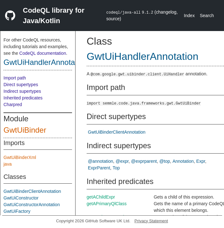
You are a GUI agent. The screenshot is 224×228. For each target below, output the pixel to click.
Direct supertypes (20, 84)
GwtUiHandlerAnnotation (45, 62)
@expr (122, 161)
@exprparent (144, 161)
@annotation (100, 161)
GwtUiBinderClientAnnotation (32, 191)
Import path (14, 77)
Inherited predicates (23, 97)
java (7, 164)
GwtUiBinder (24, 130)
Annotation (183, 161)
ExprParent (99, 167)
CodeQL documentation (42, 53)
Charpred (12, 104)
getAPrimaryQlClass (107, 203)
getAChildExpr (101, 197)
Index (189, 15)
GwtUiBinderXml (19, 157)
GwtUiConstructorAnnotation (31, 204)
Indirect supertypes (22, 91)
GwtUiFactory (16, 211)
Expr (200, 161)
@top (164, 161)
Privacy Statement (151, 220)
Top (116, 167)
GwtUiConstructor (20, 197)
